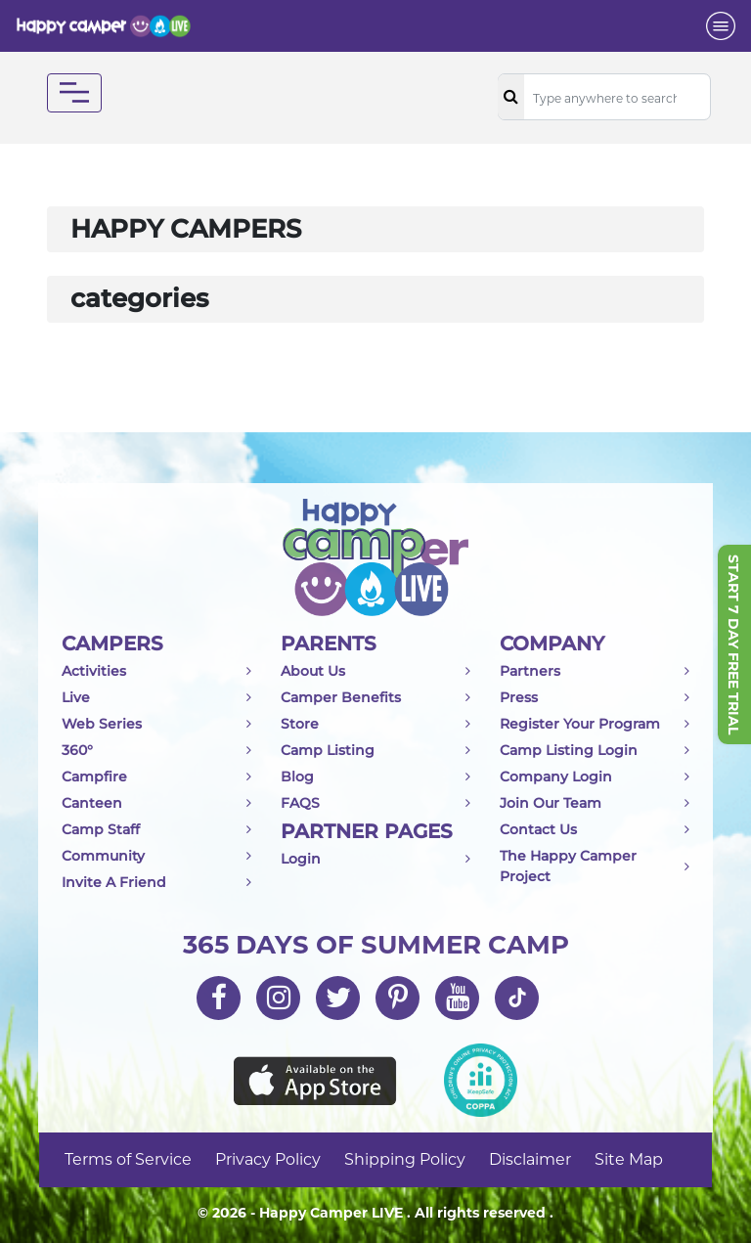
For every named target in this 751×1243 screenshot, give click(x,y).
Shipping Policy (404, 1159)
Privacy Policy (268, 1159)
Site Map (629, 1159)
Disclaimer (530, 1159)
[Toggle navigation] (720, 26)
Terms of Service (128, 1159)
